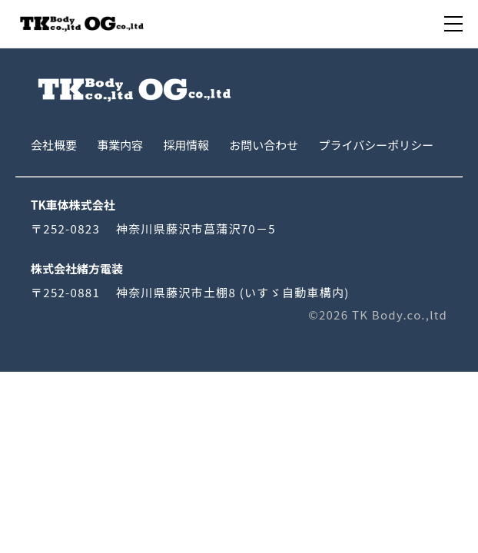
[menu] (453, 23)
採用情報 (186, 145)
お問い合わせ (263, 145)
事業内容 (120, 145)
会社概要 (54, 145)
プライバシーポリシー (375, 145)
